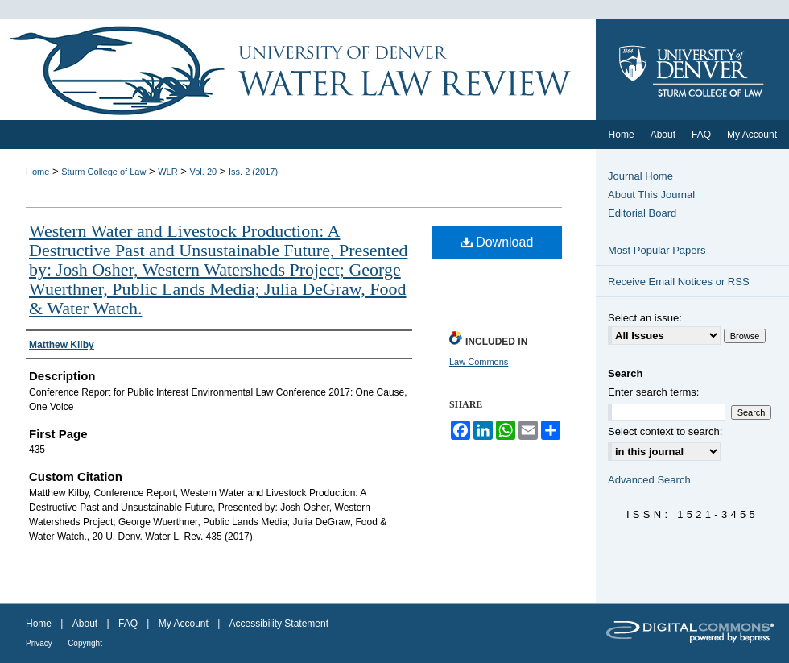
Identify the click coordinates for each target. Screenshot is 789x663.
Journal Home (640, 176)
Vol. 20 (203, 171)
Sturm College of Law (103, 171)
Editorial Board (642, 213)
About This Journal (651, 195)
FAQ (128, 623)
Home (37, 171)
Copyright (85, 643)
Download (497, 242)
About (84, 623)
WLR (167, 171)
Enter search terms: (653, 392)
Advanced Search (649, 480)
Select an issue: (645, 318)
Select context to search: (665, 431)
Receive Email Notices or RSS (679, 282)
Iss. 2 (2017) (253, 171)
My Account (184, 623)
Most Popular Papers (656, 250)
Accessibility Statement (278, 623)
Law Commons (478, 362)
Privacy (39, 643)
